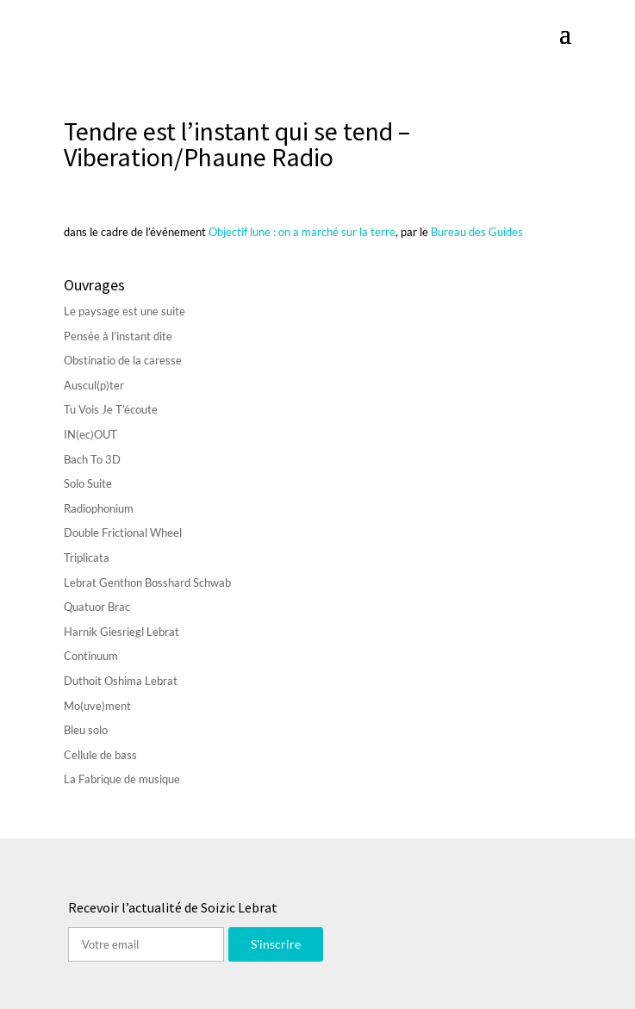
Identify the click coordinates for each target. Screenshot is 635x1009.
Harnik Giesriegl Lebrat (121, 631)
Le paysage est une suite (124, 311)
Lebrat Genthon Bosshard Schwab (147, 582)
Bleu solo (86, 730)
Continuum (91, 656)
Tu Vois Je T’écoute (111, 409)
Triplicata (86, 557)
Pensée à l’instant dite (118, 336)
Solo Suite (88, 483)
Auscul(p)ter (94, 385)
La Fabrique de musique (122, 779)
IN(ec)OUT (90, 434)
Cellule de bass (100, 755)
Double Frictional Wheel (123, 532)
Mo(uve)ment (97, 706)
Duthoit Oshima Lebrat (120, 681)
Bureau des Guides (477, 232)
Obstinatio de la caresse (123, 360)
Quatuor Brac (97, 606)
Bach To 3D (92, 459)
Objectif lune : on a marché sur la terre (302, 232)
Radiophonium (99, 508)
